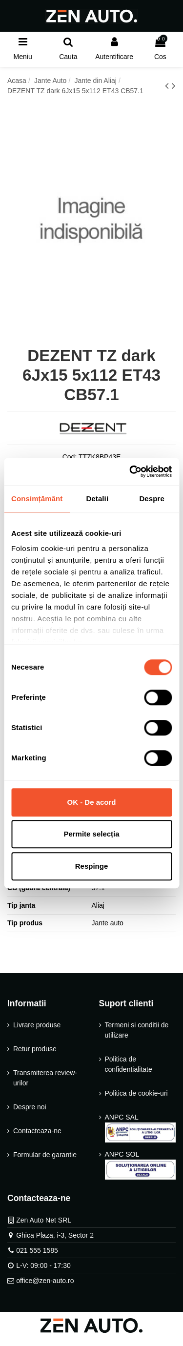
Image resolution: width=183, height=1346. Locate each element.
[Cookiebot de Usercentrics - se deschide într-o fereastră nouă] (130, 471)
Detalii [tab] (97, 498)
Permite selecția (91, 834)
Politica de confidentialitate (128, 1064)
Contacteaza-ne (37, 1131)
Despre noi (29, 1107)
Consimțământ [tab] (36, 498)
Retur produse (35, 1049)
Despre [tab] (151, 498)
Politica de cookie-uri (136, 1093)
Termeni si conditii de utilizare (137, 1030)
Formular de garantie (45, 1155)
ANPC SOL (140, 1165)
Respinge (91, 866)
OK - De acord (91, 802)
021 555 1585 (37, 1250)
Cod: (69, 457)
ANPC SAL (140, 1127)
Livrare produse (37, 1025)
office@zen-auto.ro (45, 1281)
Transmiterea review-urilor (45, 1078)
